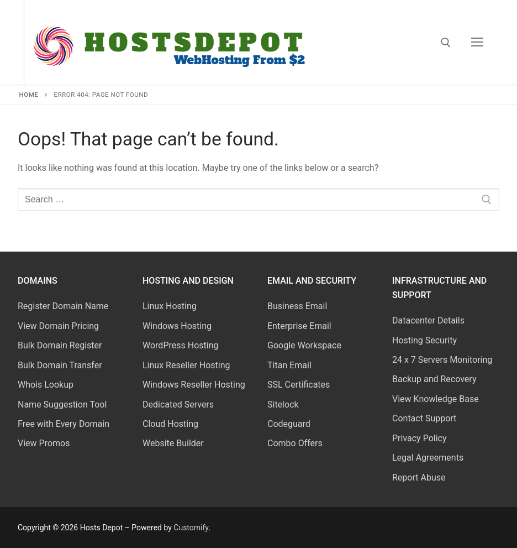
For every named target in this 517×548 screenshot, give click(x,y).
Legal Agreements (427, 457)
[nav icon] (477, 42)
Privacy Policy (419, 438)
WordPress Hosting (180, 345)
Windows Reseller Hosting (194, 384)
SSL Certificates (298, 384)
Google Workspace (304, 345)
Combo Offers (295, 443)
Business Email (297, 306)
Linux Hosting (170, 306)
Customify (190, 527)
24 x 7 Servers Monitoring (442, 359)
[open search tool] (446, 43)
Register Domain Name (63, 306)
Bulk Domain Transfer (60, 365)
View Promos (44, 443)
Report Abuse (418, 477)
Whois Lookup (45, 384)
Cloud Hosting (170, 424)
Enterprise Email (299, 326)
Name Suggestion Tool (62, 404)
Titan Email (289, 365)
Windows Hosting (177, 326)
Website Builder (173, 443)
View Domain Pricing (58, 326)
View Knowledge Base (435, 399)
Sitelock (283, 404)
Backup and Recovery (434, 379)
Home (29, 94)
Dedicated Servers (178, 404)
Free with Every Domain (63, 424)
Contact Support (424, 418)
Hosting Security (424, 340)
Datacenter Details (428, 320)
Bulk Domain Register (60, 345)
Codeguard (288, 424)
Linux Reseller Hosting (186, 365)
